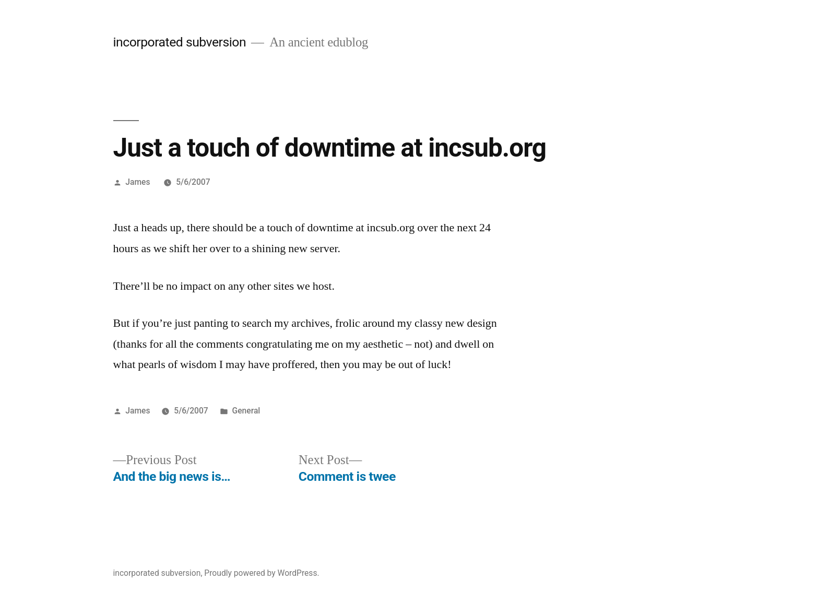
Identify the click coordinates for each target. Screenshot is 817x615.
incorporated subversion (179, 42)
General (246, 411)
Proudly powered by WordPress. (261, 573)
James (137, 182)
